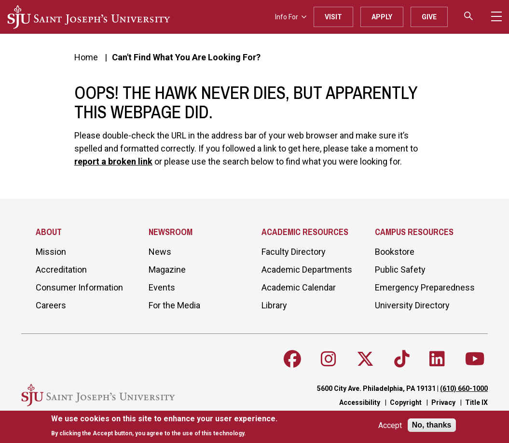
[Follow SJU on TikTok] (401, 359)
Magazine (167, 269)
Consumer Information (79, 287)
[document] (164, 426)
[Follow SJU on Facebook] (292, 359)
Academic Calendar (298, 287)
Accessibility (359, 402)
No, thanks (432, 425)
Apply (381, 17)
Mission (51, 252)
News (160, 252)
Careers (51, 305)
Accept (390, 425)
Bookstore (394, 252)
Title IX (476, 402)
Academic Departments (306, 269)
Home (86, 57)
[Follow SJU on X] (365, 359)
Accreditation (61, 269)
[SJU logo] (88, 17)
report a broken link (113, 161)
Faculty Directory (293, 252)
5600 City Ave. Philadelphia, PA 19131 (376, 388)
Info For (290, 17)
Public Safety (400, 269)
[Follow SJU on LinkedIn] (437, 359)
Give (429, 17)
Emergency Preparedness (425, 287)
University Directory (412, 305)
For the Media (174, 305)
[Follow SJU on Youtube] (475, 359)
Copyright (406, 402)
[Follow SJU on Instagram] (328, 359)
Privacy (443, 402)
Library (274, 305)
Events (162, 287)
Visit (333, 17)
